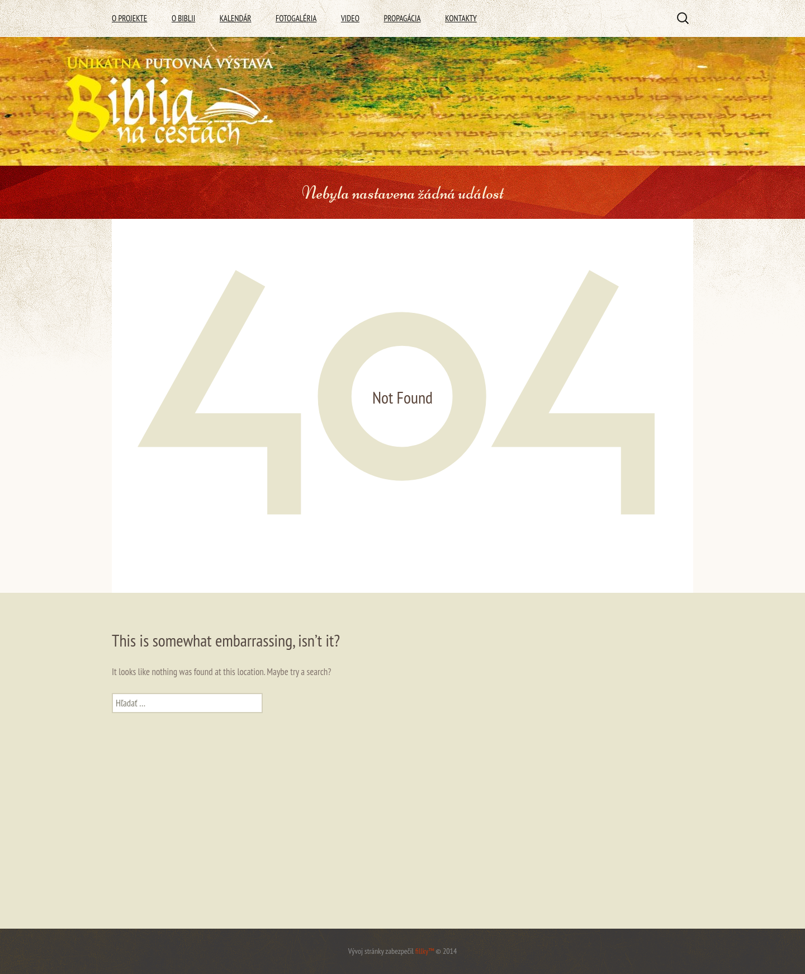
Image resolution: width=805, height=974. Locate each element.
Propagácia (401, 18)
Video (350, 18)
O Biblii (183, 18)
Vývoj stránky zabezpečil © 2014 (402, 951)
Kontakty (461, 18)
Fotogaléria (296, 18)
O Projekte (129, 18)
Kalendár (236, 18)
